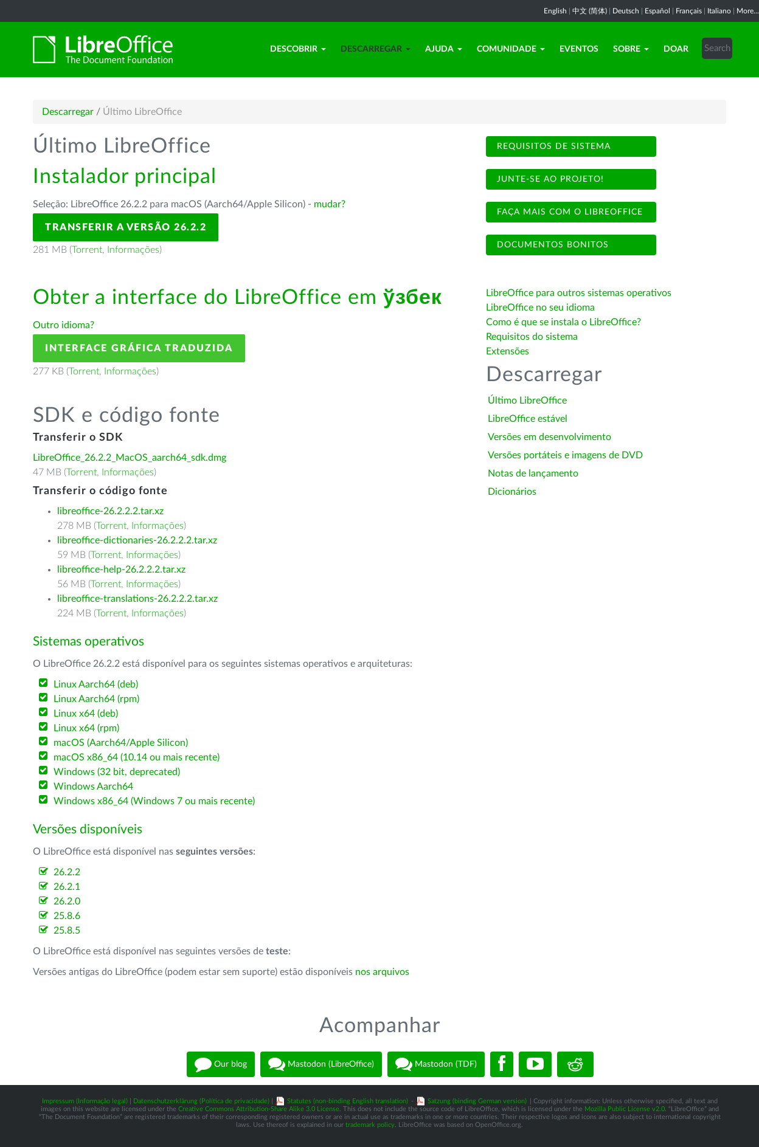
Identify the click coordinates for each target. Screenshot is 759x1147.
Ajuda (443, 49)
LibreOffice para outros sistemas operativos (578, 293)
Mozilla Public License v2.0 (624, 1109)
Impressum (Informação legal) (85, 1101)
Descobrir (298, 49)
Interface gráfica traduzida (139, 348)
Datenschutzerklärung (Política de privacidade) (201, 1101)
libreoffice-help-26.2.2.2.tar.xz (121, 569)
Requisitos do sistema (533, 337)
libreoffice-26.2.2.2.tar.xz (110, 511)
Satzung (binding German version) (477, 1101)
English (555, 11)
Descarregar (376, 49)
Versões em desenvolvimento (549, 437)
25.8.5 (67, 930)
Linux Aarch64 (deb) (96, 684)
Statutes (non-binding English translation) (347, 1101)
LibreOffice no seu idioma (540, 307)
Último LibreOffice (527, 400)
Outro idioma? (63, 325)
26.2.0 (67, 901)
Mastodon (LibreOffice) (321, 1064)
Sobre (631, 49)
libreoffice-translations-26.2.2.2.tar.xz (137, 599)
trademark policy (370, 1124)
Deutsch (625, 11)
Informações (133, 250)
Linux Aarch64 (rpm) (96, 699)
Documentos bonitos (551, 245)
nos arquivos (382, 972)
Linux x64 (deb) (86, 713)
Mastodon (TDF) (436, 1064)
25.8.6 (67, 916)
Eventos (579, 49)
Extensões (507, 351)
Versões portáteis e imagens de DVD (565, 455)
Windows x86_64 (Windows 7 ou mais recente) (154, 801)
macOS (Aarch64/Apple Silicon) (121, 743)
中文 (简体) (589, 11)
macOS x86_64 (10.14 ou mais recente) (137, 757)
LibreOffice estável (527, 419)
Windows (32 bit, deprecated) (117, 772)
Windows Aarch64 (93, 786)
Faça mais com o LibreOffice (568, 212)
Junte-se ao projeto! (549, 179)
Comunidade (511, 49)
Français (689, 11)
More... (747, 11)
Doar (676, 49)
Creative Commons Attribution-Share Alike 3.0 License (258, 1109)
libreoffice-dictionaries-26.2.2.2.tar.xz (137, 540)
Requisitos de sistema (552, 146)
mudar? (329, 204)
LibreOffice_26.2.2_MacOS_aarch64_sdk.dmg (129, 458)
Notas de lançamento (533, 473)
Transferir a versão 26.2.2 (125, 227)
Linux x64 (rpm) (86, 728)
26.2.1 (67, 887)
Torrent (87, 250)
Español (657, 11)
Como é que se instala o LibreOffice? (563, 322)
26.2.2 (67, 872)
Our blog (221, 1064)
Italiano (719, 11)
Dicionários (512, 492)
